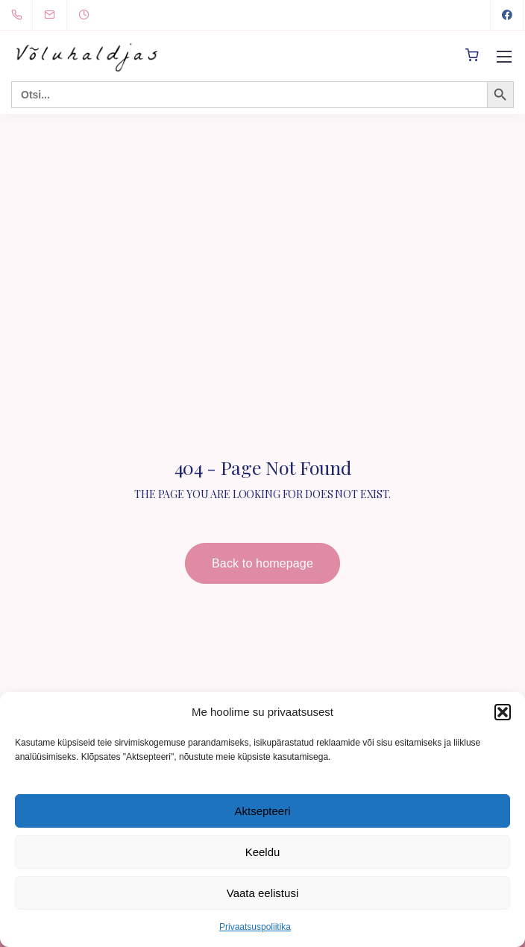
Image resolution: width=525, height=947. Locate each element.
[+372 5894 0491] (19, 15)
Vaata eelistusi (262, 893)
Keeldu (262, 852)
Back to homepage (262, 563)
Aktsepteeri (262, 811)
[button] (502, 712)
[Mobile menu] (504, 56)
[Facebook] (507, 15)
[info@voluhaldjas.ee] (59, 14)
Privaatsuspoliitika (255, 927)
